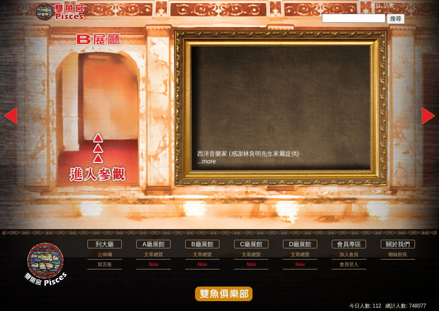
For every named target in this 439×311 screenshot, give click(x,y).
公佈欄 (105, 254)
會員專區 (349, 244)
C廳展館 (251, 244)
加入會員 (349, 254)
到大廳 (105, 244)
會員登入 (349, 264)
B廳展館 (202, 244)
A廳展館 (153, 244)
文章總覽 (153, 254)
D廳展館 (300, 244)
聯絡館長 (397, 254)
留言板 (105, 264)
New (153, 264)
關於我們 (398, 244)
